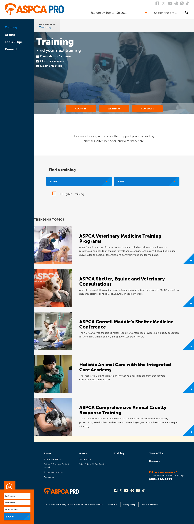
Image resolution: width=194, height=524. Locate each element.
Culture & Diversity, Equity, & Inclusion (57, 465)
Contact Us (49, 477)
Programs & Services (53, 472)
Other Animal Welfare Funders (93, 464)
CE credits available (52, 61)
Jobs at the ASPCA (52, 459)
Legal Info (112, 504)
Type (121, 181)
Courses (80, 108)
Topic (54, 181)
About (47, 453)
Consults (147, 108)
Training (11, 27)
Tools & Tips (13, 42)
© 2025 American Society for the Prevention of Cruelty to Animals (73, 504)
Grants (10, 34)
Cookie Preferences (149, 504)
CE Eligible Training (71, 194)
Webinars (114, 108)
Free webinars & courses (55, 56)
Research (11, 49)
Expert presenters (51, 65)
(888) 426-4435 (160, 479)
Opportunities (85, 459)
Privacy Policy (129, 504)
